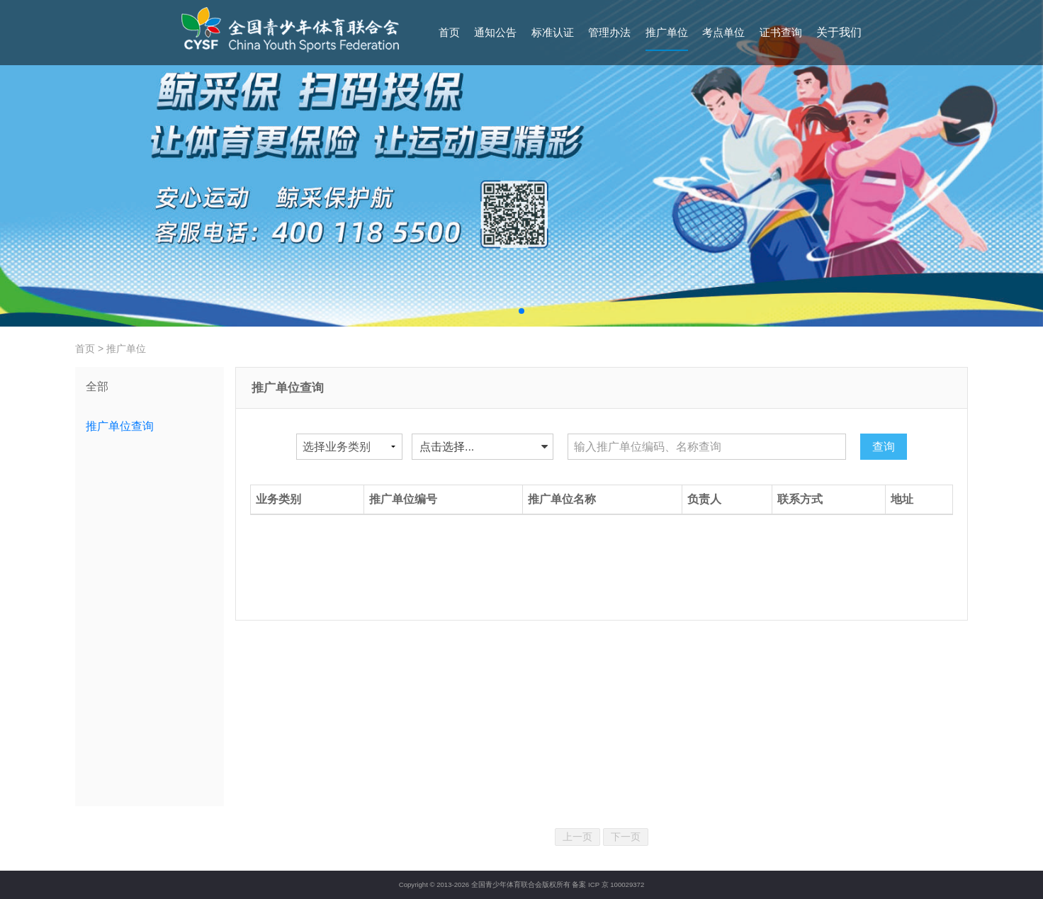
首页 (449, 32)
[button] (521, 311)
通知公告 (495, 32)
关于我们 (839, 32)
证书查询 (781, 32)
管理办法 (609, 32)
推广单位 (666, 32)
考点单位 (723, 32)
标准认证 (552, 32)
